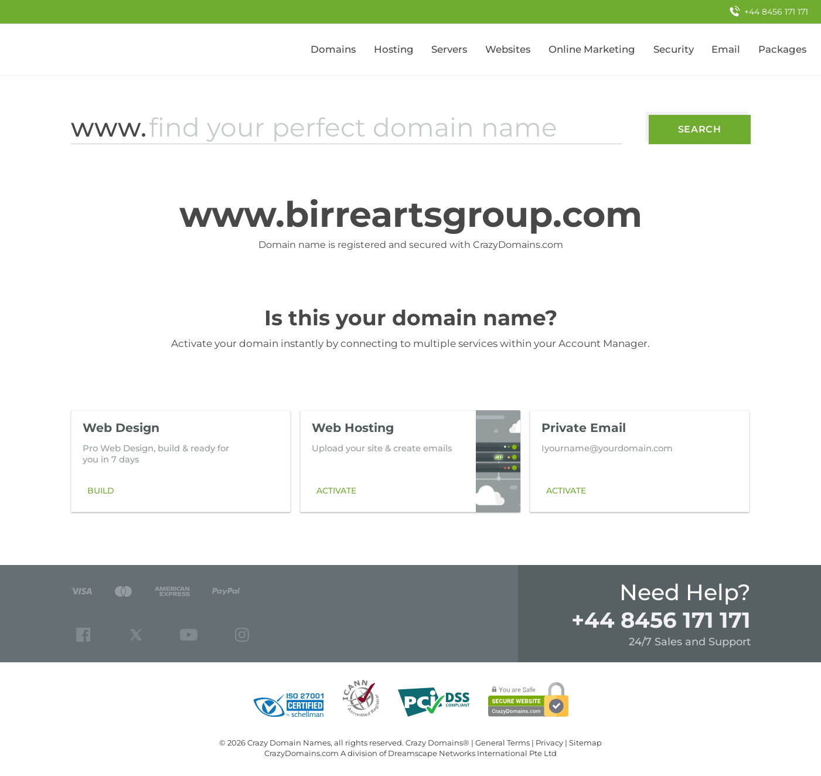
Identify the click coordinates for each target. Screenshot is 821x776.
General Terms (502, 742)
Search (699, 129)
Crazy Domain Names (289, 742)
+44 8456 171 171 (661, 620)
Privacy (549, 742)
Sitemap (585, 742)
